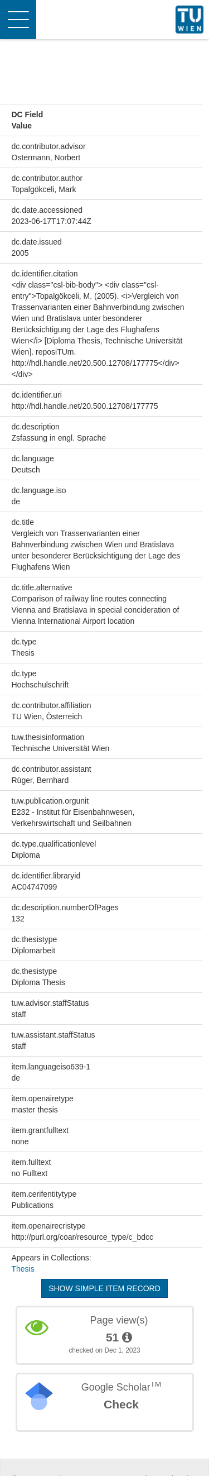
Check (121, 1404)
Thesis (23, 1268)
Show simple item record (104, 1288)
